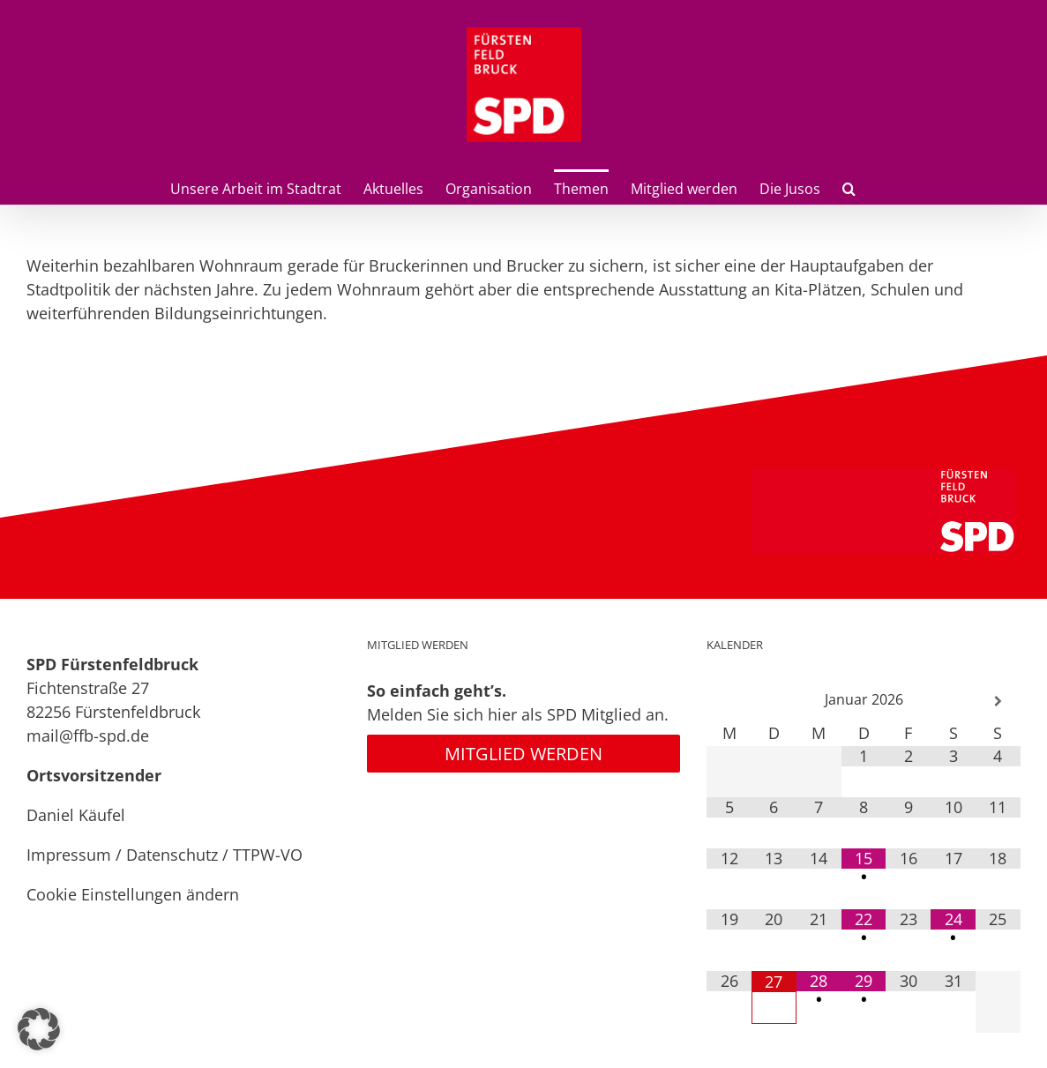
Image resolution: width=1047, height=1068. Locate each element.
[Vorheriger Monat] (729, 701)
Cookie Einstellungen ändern (132, 894)
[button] (849, 187)
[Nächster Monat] (998, 701)
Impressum (68, 854)
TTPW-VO (268, 854)
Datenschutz (172, 854)
